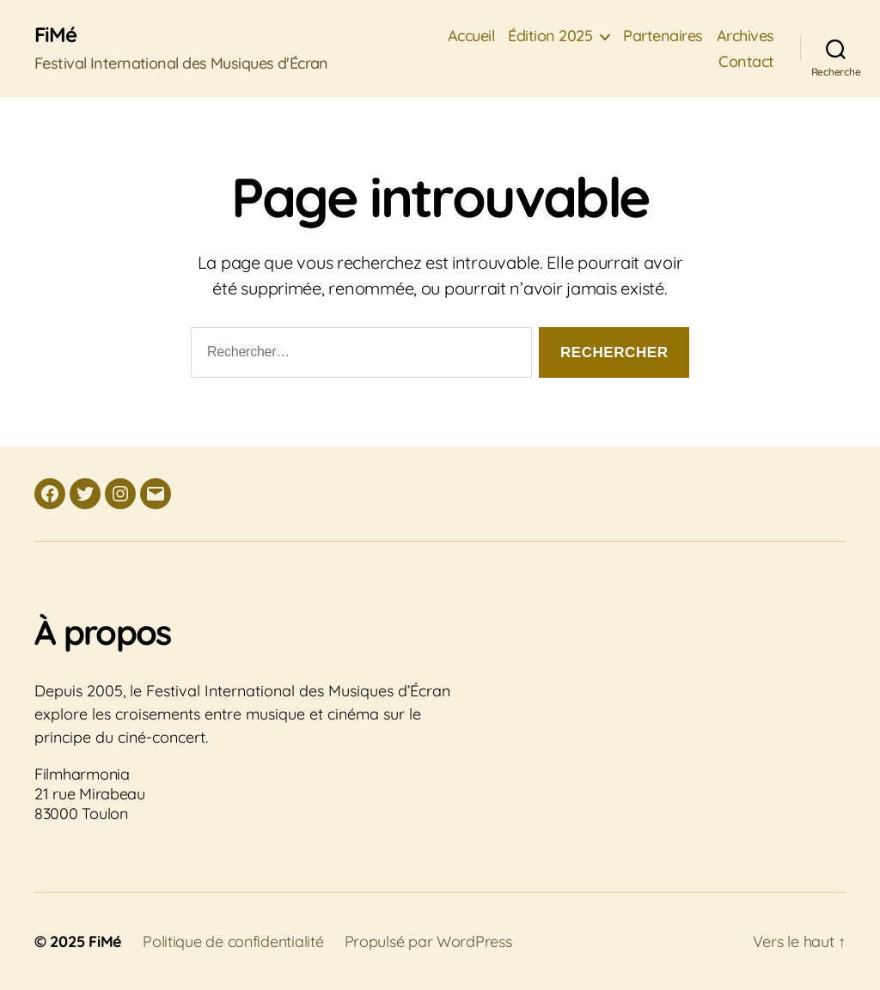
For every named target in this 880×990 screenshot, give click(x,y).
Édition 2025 (550, 36)
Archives (745, 36)
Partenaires (663, 36)
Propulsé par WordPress (428, 941)
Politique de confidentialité (233, 941)
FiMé (55, 34)
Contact (746, 61)
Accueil (471, 36)
